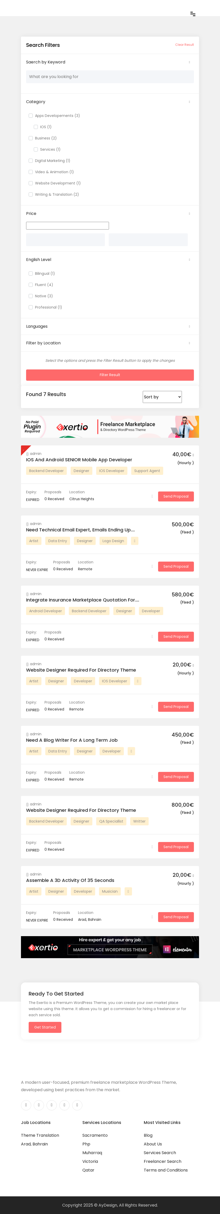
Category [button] (35, 102)
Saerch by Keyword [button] (45, 62)
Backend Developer (46, 470)
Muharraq (92, 1152)
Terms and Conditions (166, 1170)
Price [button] (31, 213)
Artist (33, 540)
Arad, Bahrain (34, 1144)
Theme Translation (40, 1135)
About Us (153, 1144)
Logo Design (113, 540)
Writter (139, 821)
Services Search (160, 1152)
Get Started (44, 1027)
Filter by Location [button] (43, 343)
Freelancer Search (162, 1161)
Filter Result (110, 374)
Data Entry (57, 540)
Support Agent (147, 470)
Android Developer (45, 610)
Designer (81, 470)
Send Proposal (176, 496)
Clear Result (184, 44)
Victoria (90, 1161)
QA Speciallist (111, 821)
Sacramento (95, 1135)
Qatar (88, 1170)
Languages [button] (37, 326)
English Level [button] (38, 260)
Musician (110, 891)
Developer (151, 610)
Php (86, 1144)
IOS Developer (111, 470)
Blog (148, 1135)
